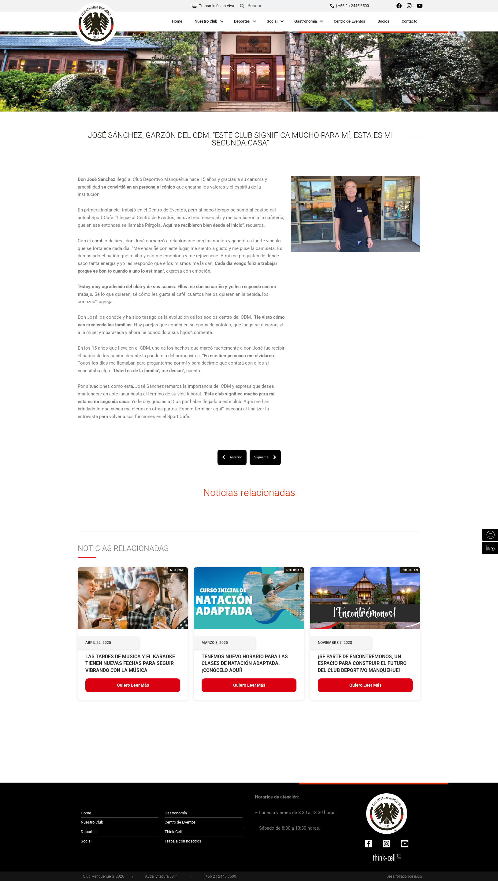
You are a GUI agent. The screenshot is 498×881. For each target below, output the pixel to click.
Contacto (409, 21)
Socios (383, 21)
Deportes (242, 21)
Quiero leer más (133, 685)
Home (177, 21)
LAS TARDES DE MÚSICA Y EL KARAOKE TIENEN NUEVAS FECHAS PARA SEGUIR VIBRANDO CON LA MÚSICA (130, 664)
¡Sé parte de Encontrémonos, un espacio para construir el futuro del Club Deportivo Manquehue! (362, 664)
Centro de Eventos (349, 21)
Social (272, 21)
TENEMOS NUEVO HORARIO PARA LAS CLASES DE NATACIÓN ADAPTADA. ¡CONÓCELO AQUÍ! (245, 664)
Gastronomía (305, 21)
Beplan (417, 876)
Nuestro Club (206, 21)
